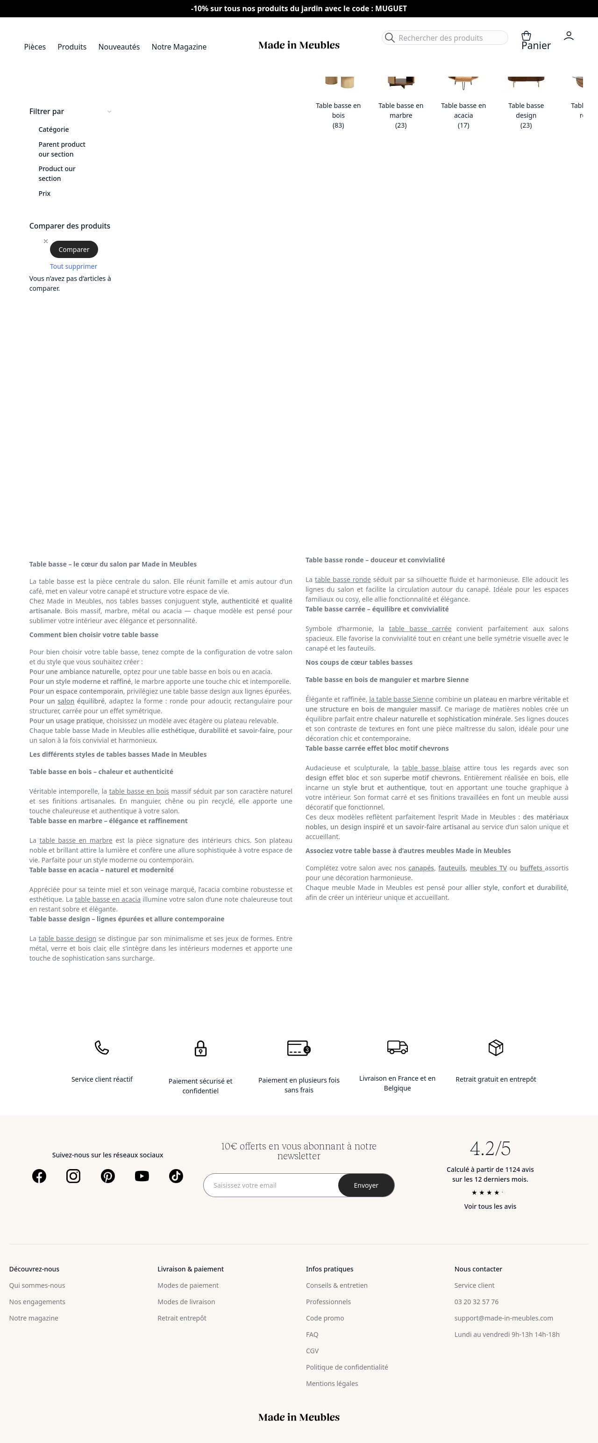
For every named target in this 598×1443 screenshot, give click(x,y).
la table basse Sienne (401, 699)
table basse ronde (343, 579)
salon (65, 700)
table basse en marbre (76, 840)
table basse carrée (420, 628)
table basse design (67, 938)
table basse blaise (431, 767)
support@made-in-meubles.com (504, 1318)
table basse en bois (139, 791)
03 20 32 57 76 (477, 1301)
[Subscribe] (366, 1185)
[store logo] (299, 45)
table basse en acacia (108, 899)
